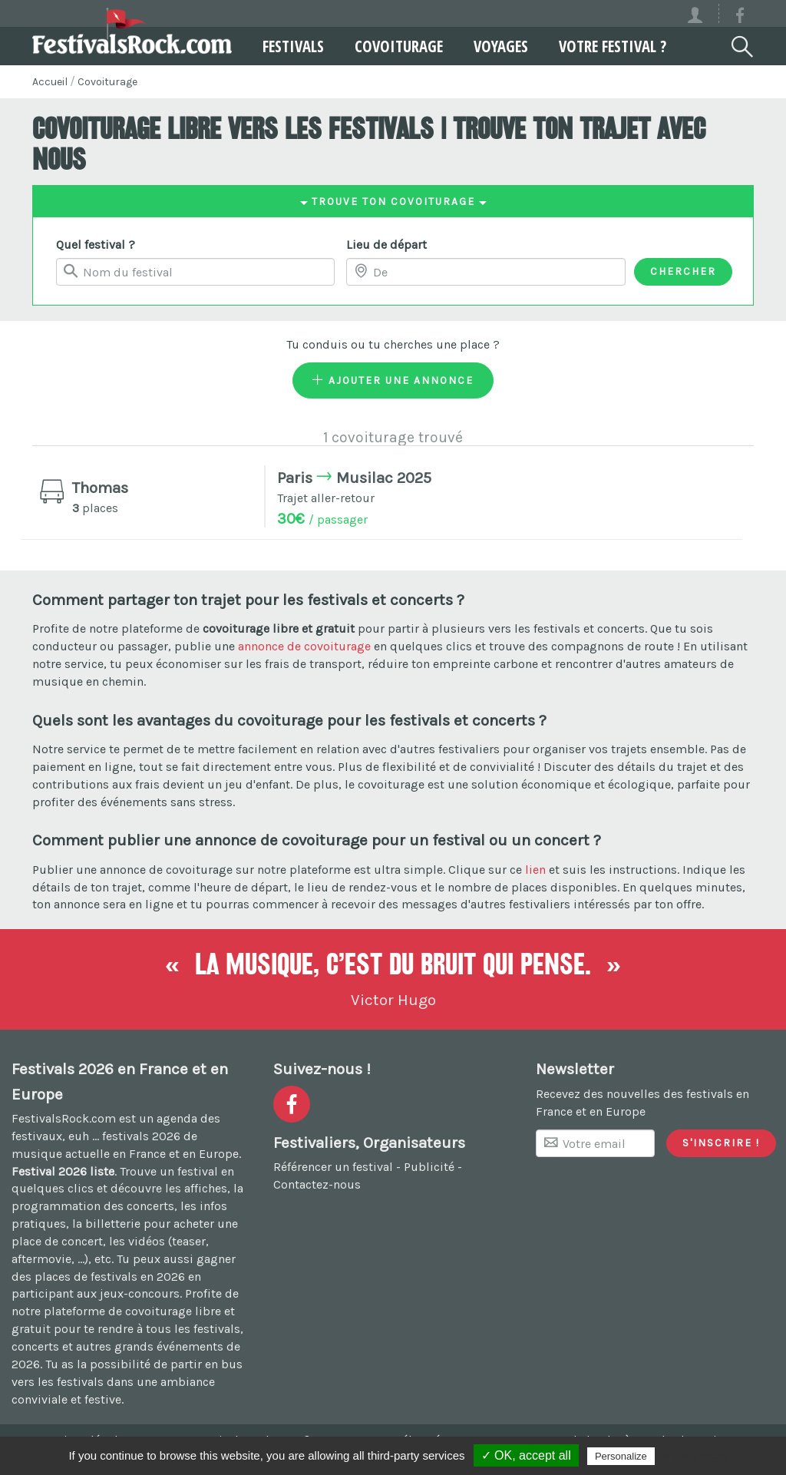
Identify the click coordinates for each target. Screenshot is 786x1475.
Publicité (429, 1166)
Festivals (293, 46)
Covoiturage (399, 46)
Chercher (683, 271)
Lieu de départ (386, 244)
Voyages (501, 46)
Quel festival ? (95, 244)
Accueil (50, 81)
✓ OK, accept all (526, 1455)
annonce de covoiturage (304, 646)
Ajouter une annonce (393, 380)
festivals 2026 (141, 1136)
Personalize (621, 1456)
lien (535, 869)
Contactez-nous (317, 1184)
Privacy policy (695, 1456)
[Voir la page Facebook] (740, 18)
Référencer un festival (333, 1166)
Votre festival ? (612, 46)
